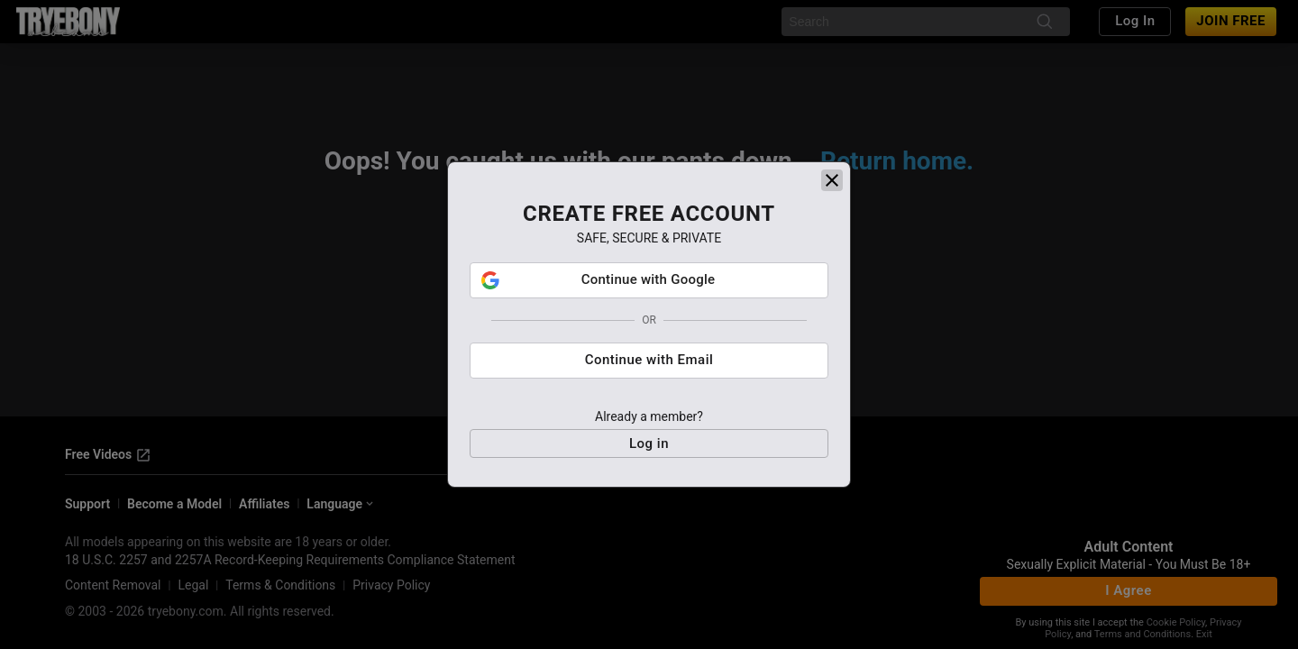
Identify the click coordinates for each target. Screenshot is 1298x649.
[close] (832, 180)
